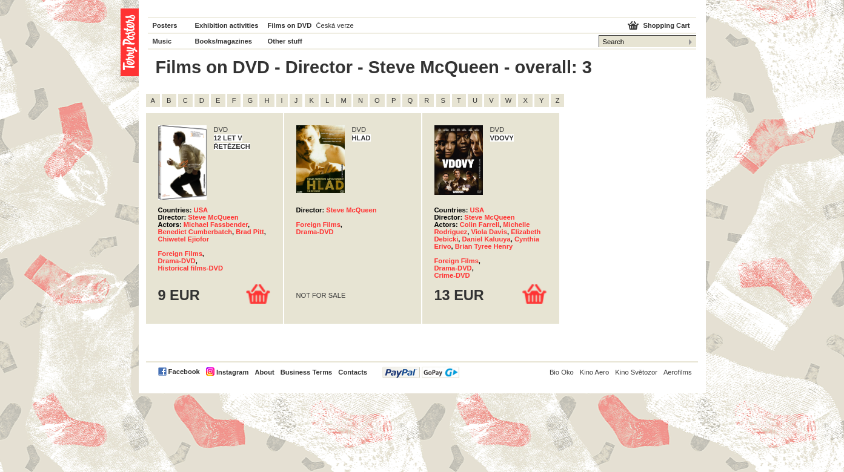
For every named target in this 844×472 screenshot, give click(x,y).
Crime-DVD (452, 275)
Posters (165, 25)
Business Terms (307, 372)
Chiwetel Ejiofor (184, 239)
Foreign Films (180, 253)
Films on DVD (290, 25)
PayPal (420, 372)
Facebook (184, 371)
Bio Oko (562, 372)
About (264, 372)
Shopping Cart (666, 25)
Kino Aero (595, 372)
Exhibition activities (227, 25)
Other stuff (285, 41)
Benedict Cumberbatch (195, 231)
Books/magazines (224, 41)
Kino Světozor (636, 372)
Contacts (352, 372)
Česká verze (335, 25)
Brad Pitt (250, 231)
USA (201, 210)
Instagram (232, 372)
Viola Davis (489, 231)
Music (162, 41)
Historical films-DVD (191, 268)
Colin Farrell (479, 224)
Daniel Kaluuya (486, 239)
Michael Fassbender (216, 224)
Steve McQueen (213, 217)
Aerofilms (677, 372)
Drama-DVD (177, 260)
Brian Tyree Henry (484, 246)
